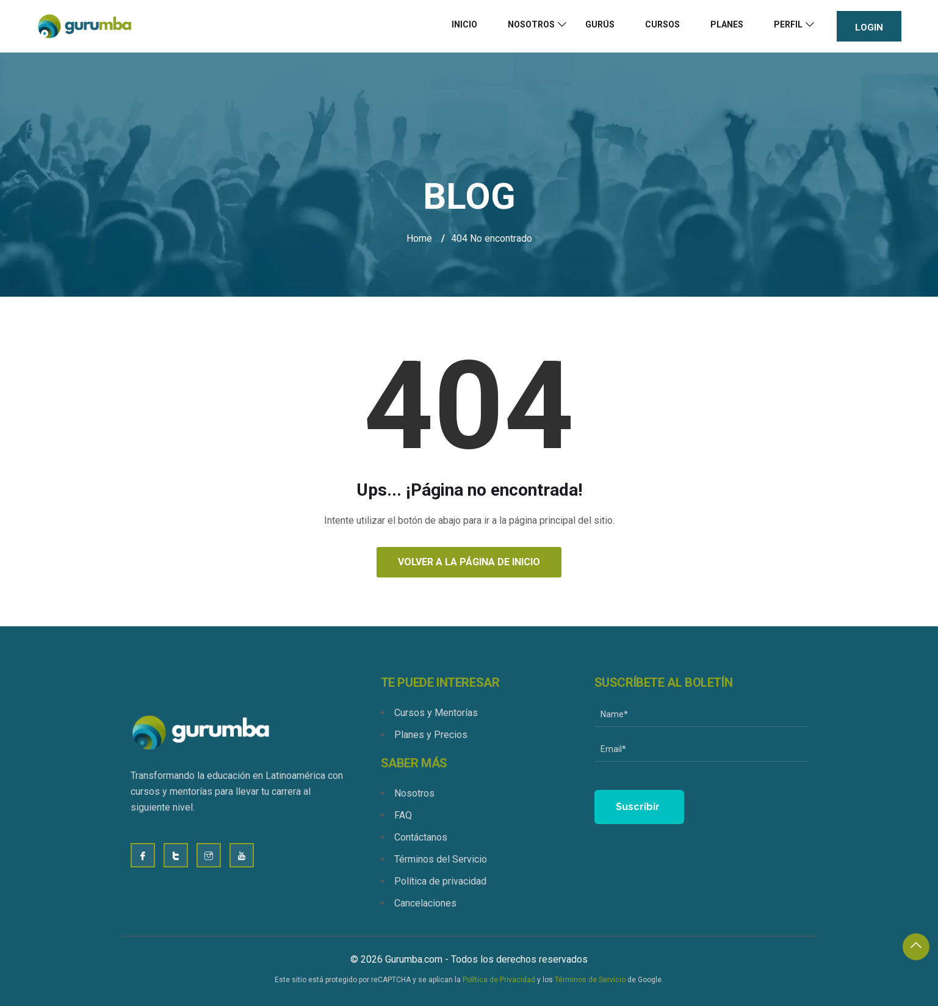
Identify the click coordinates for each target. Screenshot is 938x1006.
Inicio (464, 24)
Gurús (600, 24)
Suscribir (638, 806)
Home (419, 238)
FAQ (403, 815)
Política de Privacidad (499, 979)
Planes (726, 24)
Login (869, 27)
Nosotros (531, 24)
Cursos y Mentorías (436, 712)
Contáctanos (420, 837)
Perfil (788, 24)
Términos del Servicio (440, 859)
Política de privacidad (440, 881)
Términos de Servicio (590, 979)
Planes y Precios (430, 734)
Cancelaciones (425, 903)
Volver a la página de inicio (469, 562)
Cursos (662, 24)
